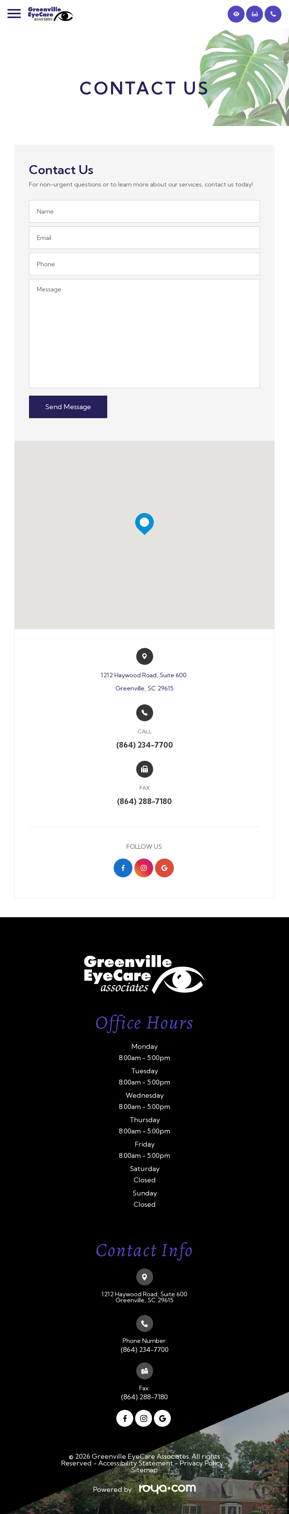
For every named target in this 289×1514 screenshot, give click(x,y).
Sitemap (144, 1469)
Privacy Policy (201, 1463)
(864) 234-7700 (145, 1349)
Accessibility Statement (135, 1463)
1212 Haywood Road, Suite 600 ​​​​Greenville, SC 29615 (144, 681)
